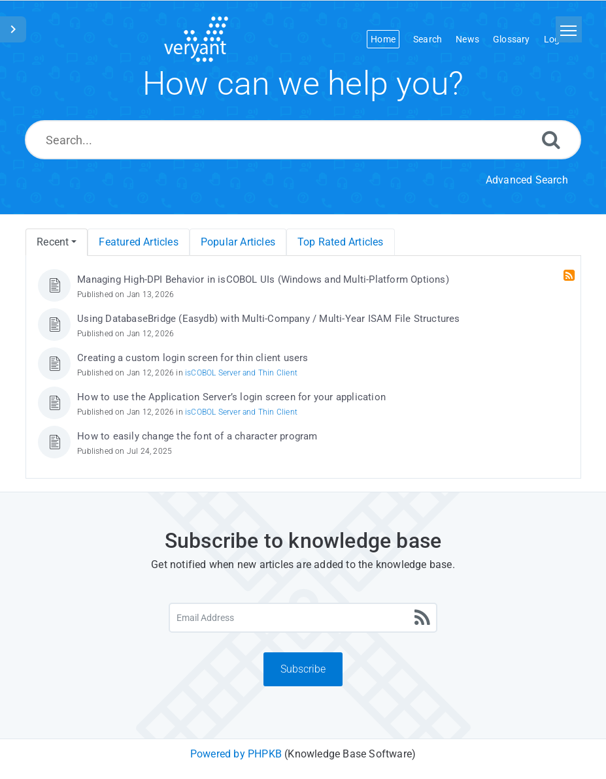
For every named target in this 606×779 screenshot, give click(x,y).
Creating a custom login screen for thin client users (192, 358)
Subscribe (303, 669)
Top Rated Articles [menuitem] (340, 242)
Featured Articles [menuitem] (138, 242)
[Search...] (303, 139)
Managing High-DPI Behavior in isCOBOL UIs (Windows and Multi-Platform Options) (263, 279)
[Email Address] (303, 618)
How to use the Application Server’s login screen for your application (231, 397)
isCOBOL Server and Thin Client (241, 372)
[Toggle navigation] (569, 29)
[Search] (551, 139)
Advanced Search (527, 180)
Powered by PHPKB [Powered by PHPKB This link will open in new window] (236, 754)
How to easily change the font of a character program (197, 436)
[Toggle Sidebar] (13, 29)
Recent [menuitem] (53, 242)
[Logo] (196, 39)
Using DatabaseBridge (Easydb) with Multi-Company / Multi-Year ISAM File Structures (268, 319)
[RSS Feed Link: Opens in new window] (570, 275)
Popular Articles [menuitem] (238, 242)
